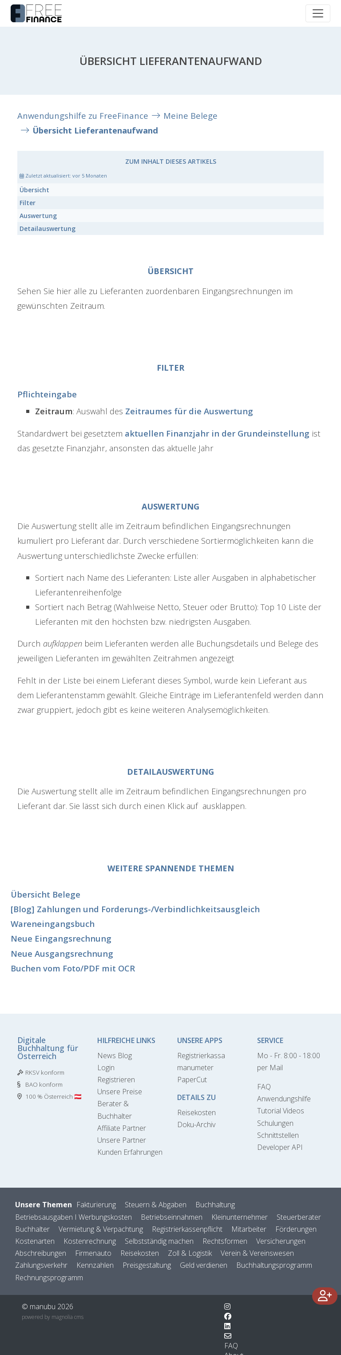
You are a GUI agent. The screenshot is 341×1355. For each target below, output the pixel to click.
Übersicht (34, 190)
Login (106, 1067)
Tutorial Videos (280, 1111)
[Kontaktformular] (227, 1336)
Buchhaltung (215, 1204)
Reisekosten (196, 1112)
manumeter (195, 1067)
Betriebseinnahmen (171, 1217)
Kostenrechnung (89, 1241)
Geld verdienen (203, 1265)
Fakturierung (96, 1204)
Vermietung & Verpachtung (101, 1229)
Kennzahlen (95, 1265)
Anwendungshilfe (284, 1099)
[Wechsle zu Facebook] (227, 1316)
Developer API (280, 1147)
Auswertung (38, 215)
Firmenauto (93, 1253)
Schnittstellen (278, 1135)
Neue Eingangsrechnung (61, 938)
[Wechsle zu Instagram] (227, 1306)
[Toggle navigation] (317, 13)
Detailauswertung (47, 228)
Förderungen (296, 1229)
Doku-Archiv (196, 1124)
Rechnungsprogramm (49, 1277)
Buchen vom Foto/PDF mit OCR (73, 968)
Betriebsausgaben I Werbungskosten (73, 1217)
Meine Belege (190, 115)
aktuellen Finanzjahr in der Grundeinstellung (217, 433)
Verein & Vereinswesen (257, 1253)
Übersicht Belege (45, 894)
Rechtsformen (224, 1241)
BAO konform (44, 1084)
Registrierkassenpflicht (187, 1229)
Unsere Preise (119, 1091)
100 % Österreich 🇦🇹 (53, 1096)
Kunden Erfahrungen (130, 1152)
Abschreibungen (40, 1253)
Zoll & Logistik (190, 1253)
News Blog (114, 1055)
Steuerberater (299, 1217)
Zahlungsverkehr (41, 1265)
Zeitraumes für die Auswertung (189, 411)
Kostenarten (35, 1241)
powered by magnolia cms (52, 1317)
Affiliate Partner (121, 1128)
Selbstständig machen (159, 1241)
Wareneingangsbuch (53, 923)
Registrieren (116, 1079)
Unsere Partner (121, 1140)
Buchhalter (32, 1229)
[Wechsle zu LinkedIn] (227, 1326)
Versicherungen (280, 1241)
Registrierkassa (201, 1055)
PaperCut (192, 1079)
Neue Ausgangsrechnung (62, 953)
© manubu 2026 (47, 1306)
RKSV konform (44, 1072)
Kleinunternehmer (239, 1217)
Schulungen (275, 1123)
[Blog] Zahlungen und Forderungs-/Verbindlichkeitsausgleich (135, 908)
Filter (28, 202)
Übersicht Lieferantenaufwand (95, 130)
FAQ (264, 1087)
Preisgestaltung (147, 1265)
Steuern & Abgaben (155, 1204)
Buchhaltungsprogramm (274, 1265)
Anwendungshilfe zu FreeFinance (82, 115)
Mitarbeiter (248, 1229)
